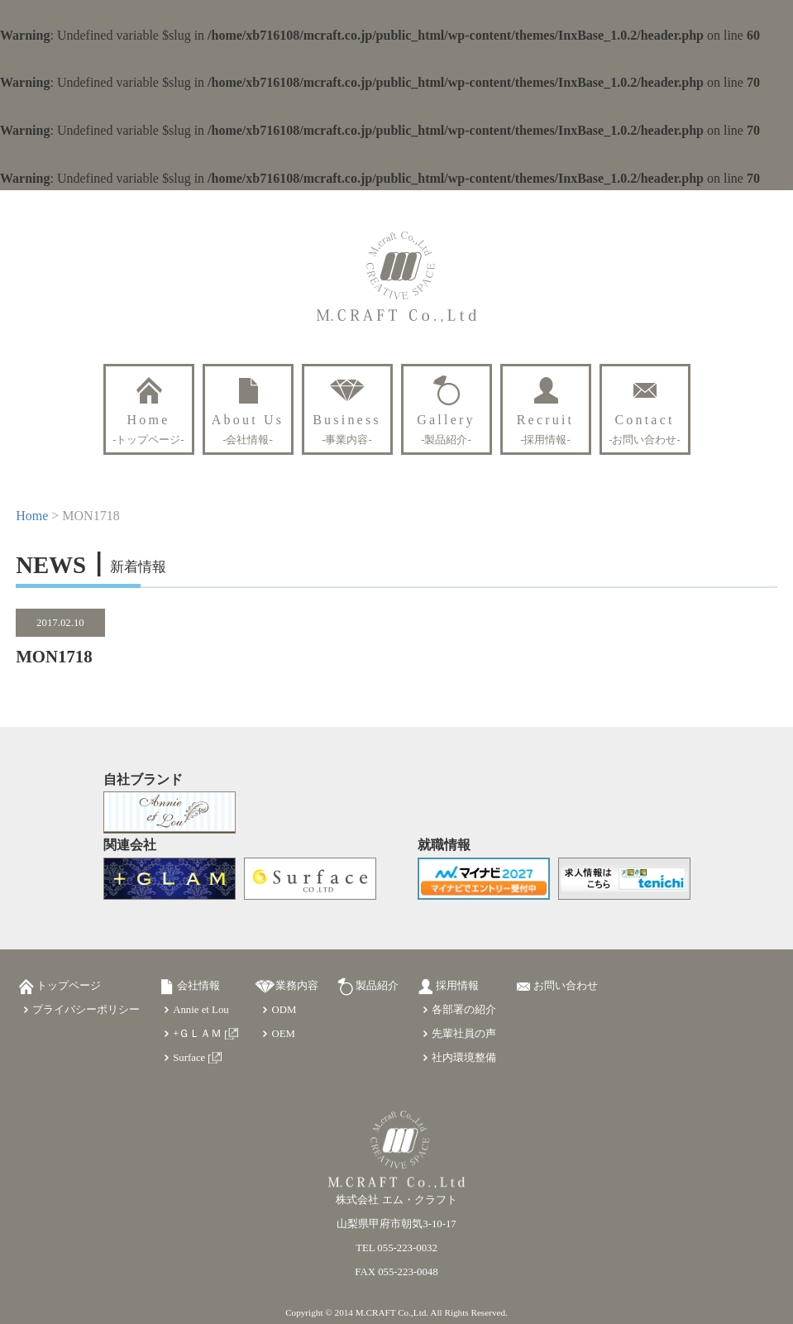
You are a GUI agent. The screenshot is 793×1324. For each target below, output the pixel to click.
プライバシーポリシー (86, 1010)
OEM (282, 1034)
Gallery (446, 429)
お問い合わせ (565, 986)
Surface (189, 1058)
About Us (248, 429)
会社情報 (198, 986)
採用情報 (457, 986)
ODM (283, 1010)
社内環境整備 (464, 1058)
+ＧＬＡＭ (197, 1034)
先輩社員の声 (464, 1034)
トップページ (68, 986)
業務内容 (296, 986)
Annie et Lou (201, 1010)
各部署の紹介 (464, 1010)
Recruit (546, 429)
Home (148, 429)
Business (347, 429)
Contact (645, 429)
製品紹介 (377, 986)
